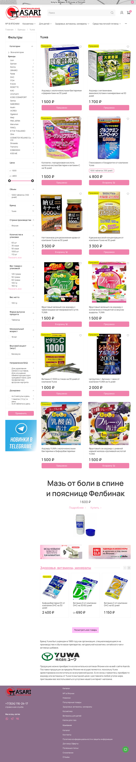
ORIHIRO (13, 70)
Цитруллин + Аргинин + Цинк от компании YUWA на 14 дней (104, 380)
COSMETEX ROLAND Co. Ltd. (20, 139)
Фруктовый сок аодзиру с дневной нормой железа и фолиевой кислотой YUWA (107, 451)
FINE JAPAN (15, 121)
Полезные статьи (70, 748)
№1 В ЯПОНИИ (12, 23)
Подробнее (77, 507)
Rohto (13, 67)
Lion (12, 60)
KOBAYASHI (15, 150)
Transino (14, 147)
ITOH (12, 80)
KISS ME (13, 153)
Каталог (66, 730)
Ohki (12, 134)
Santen (13, 64)
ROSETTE (14, 87)
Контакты (67, 734)
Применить (21, 413)
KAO (12, 90)
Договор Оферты (70, 743)
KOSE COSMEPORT (18, 97)
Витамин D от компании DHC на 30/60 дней (84, 604)
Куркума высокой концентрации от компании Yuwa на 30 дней (106, 239)
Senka (13, 101)
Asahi (12, 107)
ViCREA (13, 111)
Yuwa (12, 74)
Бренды (21, 29)
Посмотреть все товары (85, 630)
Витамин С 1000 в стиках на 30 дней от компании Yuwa (61, 380)
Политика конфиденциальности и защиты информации (87, 739)
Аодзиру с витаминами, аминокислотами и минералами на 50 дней (107, 93)
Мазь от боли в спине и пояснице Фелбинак (85, 488)
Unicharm (14, 94)
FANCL (13, 127)
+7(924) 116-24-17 (16, 703)
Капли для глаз (69, 720)
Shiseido (14, 143)
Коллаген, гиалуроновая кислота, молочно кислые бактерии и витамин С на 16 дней (61, 165)
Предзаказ (61, 107)
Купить (96, 507)
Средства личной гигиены (107, 23)
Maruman (14, 124)
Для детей (45, 23)
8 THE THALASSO (17, 131)
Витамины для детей (72, 715)
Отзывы (66, 757)
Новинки (67, 698)
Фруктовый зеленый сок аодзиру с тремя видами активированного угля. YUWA (60, 310)
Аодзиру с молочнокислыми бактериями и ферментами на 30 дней (62, 92)
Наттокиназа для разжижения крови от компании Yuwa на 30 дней (61, 239)
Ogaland (14, 114)
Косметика (29, 23)
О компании (68, 752)
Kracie (13, 84)
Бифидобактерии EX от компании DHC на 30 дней (53, 605)
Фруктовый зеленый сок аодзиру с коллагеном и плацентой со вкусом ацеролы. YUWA (106, 310)
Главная (9, 29)
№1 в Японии (68, 693)
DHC (12, 77)
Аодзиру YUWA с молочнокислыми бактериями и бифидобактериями (59, 450)
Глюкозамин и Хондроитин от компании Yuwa (108, 164)
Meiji (12, 117)
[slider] (9, 181)
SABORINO (14, 104)
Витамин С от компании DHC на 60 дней (115, 604)
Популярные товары (72, 702)
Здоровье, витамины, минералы (72, 23)
